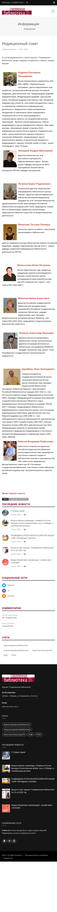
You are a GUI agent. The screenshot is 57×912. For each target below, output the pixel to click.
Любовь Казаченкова (9, 615)
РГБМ (14, 655)
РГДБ (6, 655)
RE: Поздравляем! (9, 618)
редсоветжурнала (18, 499)
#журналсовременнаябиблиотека (16, 650)
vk (8, 590)
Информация (29, 29)
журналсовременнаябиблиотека (16, 645)
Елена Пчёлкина (8, 623)
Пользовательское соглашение (36, 855)
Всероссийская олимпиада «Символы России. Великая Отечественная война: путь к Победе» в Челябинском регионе (32, 523)
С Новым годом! (18, 511)
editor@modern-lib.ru (10, 707)
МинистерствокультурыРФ (42, 650)
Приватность (8, 858)
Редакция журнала (17, 493)
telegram (11, 585)
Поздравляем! (7, 626)
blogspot (10, 596)
